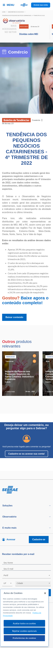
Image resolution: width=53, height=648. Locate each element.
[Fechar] (45, 593)
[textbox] (28, 575)
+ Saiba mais (10, 392)
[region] (24, 618)
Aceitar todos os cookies (24, 623)
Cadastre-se (38, 539)
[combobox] (26, 575)
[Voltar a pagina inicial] (26, 5)
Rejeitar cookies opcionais (24, 630)
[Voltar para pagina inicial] (26, 490)
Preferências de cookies (24, 638)
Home (4, 12)
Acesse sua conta (40, 5)
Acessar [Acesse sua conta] (11, 539)
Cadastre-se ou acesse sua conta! (26, 454)
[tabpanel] (21, 374)
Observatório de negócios (16, 12)
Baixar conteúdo (14, 317)
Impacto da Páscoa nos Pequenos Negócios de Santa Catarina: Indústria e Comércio (19, 375)
